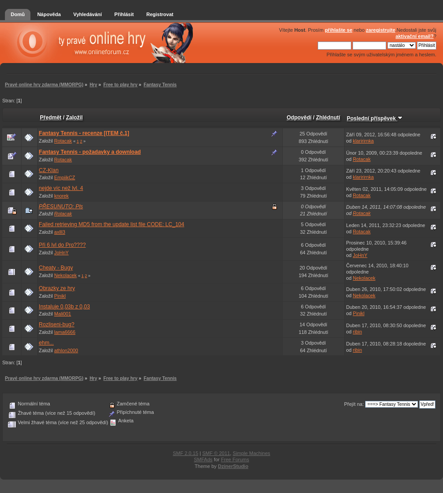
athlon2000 (66, 350)
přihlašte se (338, 30)
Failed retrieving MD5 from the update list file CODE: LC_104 (111, 224)
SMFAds (203, 459)
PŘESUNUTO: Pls (61, 206)
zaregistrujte (380, 30)
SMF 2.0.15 (185, 453)
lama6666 (64, 332)
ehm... (46, 343)
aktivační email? (415, 36)
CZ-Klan (49, 170)
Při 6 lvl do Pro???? (62, 245)
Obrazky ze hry (57, 288)
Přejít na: (354, 404)
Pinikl (60, 296)
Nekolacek (65, 275)
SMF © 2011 (216, 453)
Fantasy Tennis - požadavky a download (90, 152)
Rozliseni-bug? (56, 324)
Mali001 (62, 313)
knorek (61, 195)
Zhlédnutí (328, 117)
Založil (74, 117)
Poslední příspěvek (375, 118)
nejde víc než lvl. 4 (61, 188)
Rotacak (63, 140)
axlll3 (59, 232)
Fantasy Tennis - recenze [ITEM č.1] (84, 133)
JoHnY (61, 252)
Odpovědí (299, 117)
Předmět (50, 117)
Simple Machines (251, 453)
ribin (357, 331)
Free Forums (235, 459)
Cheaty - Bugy (56, 268)
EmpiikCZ (64, 177)
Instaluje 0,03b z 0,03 (64, 306)
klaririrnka (363, 140)
